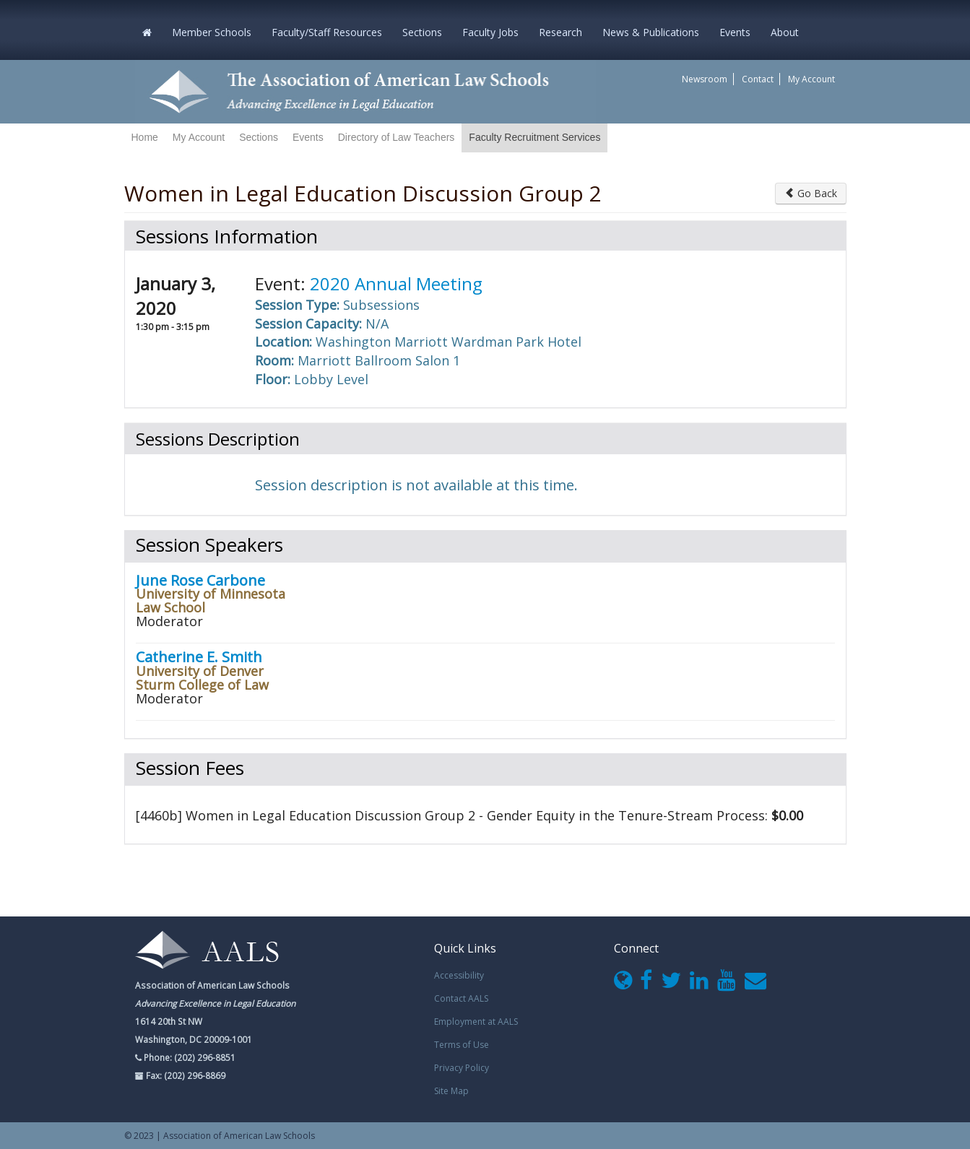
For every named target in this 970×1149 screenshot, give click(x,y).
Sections (422, 32)
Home (144, 137)
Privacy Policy (461, 1068)
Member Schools (211, 32)
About (785, 32)
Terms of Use (461, 1045)
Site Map (451, 1091)
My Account (811, 79)
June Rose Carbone (200, 580)
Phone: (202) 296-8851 (188, 1057)
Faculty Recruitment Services (534, 137)
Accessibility (459, 975)
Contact (758, 79)
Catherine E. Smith (199, 657)
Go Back (810, 193)
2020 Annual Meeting (396, 283)
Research (560, 32)
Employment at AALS (476, 1021)
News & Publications (650, 32)
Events (734, 32)
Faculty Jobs (490, 32)
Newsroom (704, 79)
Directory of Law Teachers (396, 137)
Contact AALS (461, 998)
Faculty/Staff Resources (327, 32)
